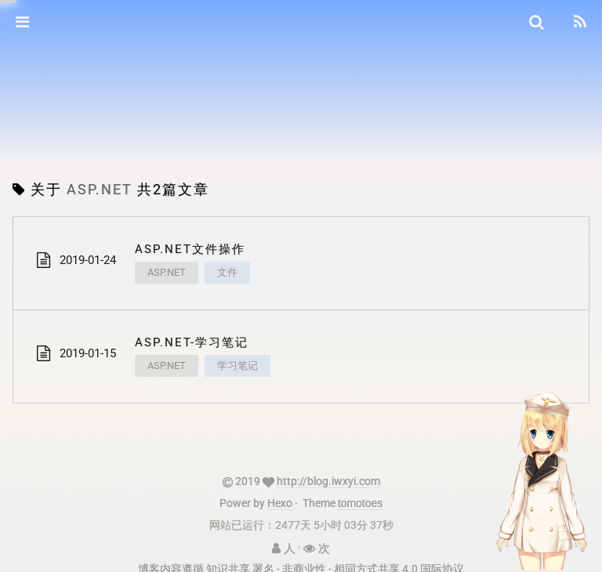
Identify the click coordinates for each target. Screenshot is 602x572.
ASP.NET (166, 272)
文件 (227, 272)
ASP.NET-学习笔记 (191, 342)
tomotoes (360, 503)
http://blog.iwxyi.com (328, 481)
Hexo (279, 503)
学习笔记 (237, 365)
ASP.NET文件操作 (190, 249)
